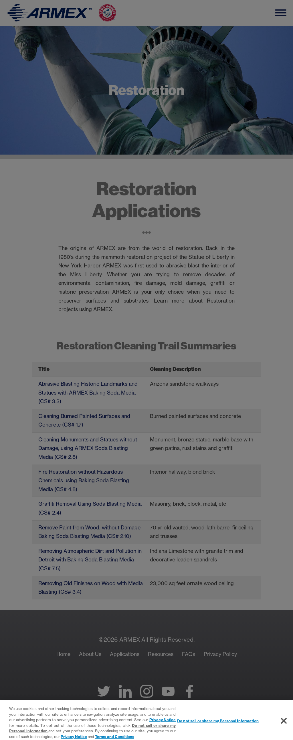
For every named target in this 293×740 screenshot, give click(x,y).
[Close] (284, 727)
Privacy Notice (162, 725)
